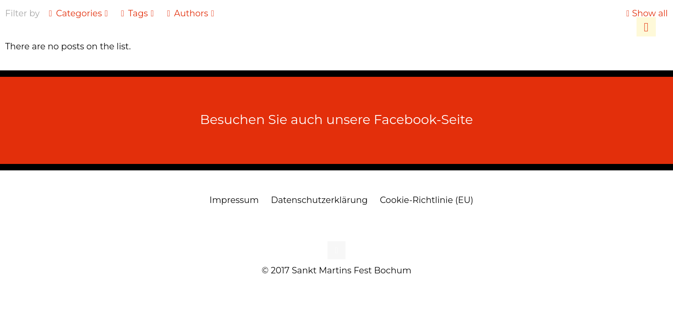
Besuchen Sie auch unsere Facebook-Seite (336, 119)
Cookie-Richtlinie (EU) (426, 200)
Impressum (234, 200)
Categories (78, 13)
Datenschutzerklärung (319, 200)
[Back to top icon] (336, 250)
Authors (190, 13)
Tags (137, 13)
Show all (646, 13)
